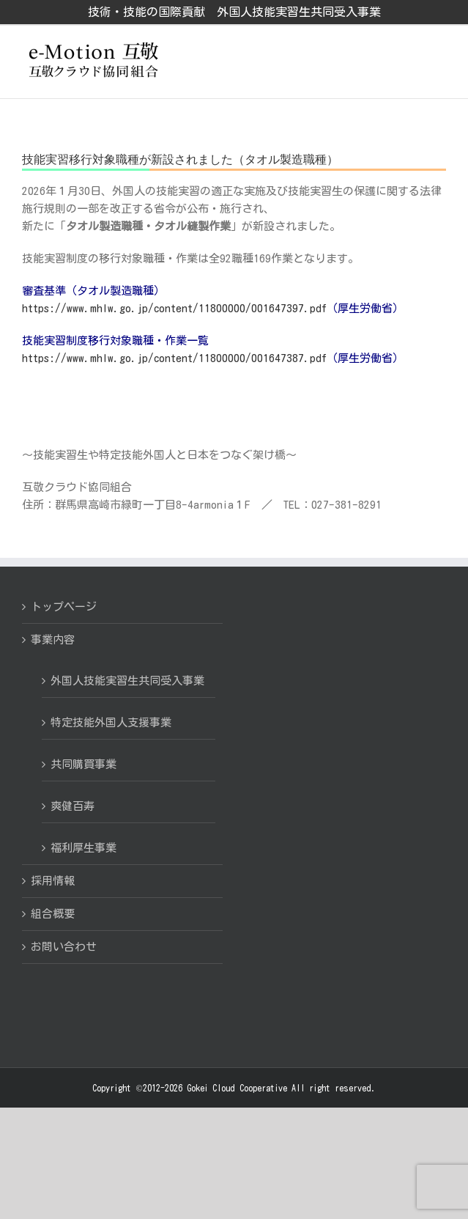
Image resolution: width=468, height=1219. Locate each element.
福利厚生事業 (83, 847)
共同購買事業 (83, 764)
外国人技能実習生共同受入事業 (127, 680)
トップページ (64, 606)
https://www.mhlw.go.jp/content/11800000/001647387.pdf (174, 358)
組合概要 (53, 913)
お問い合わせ (64, 946)
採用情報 (53, 880)
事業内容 (53, 639)
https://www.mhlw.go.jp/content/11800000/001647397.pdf (174, 308)
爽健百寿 (72, 805)
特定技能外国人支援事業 (111, 722)
